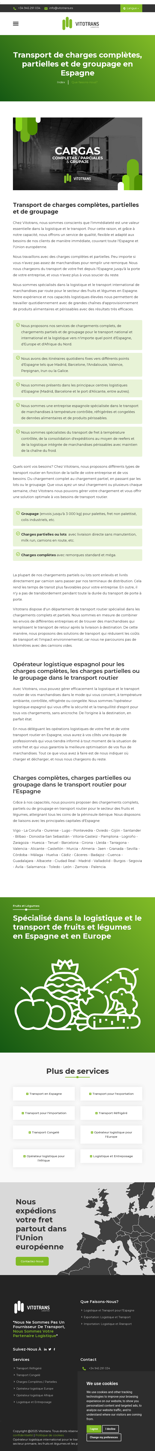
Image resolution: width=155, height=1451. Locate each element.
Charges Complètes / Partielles (35, 1381)
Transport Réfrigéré (27, 1368)
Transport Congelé (26, 1374)
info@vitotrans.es (59, 8)
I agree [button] (94, 1428)
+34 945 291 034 (27, 8)
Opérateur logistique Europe (33, 1388)
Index (61, 82)
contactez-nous (34, 1260)
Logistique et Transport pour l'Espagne (107, 1310)
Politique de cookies (50, 1435)
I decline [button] (110, 1428)
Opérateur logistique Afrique (33, 1395)
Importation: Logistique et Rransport (106, 1323)
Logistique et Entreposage (32, 1401)
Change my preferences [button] (104, 1437)
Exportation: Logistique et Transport (105, 1317)
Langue (130, 8)
